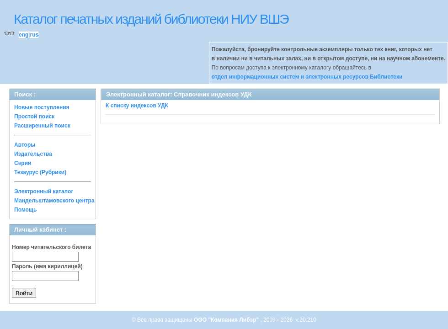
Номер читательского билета (51, 247)
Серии (22, 163)
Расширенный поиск (42, 125)
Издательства (33, 154)
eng (23, 35)
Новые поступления (41, 107)
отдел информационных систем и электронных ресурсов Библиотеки (307, 77)
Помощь (25, 210)
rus (34, 35)
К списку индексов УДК (137, 105)
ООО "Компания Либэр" (227, 320)
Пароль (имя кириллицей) (47, 266)
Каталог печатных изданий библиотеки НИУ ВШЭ (151, 19)
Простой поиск (34, 116)
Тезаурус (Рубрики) (40, 172)
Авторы (25, 145)
